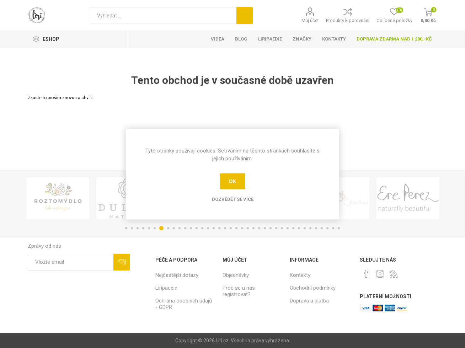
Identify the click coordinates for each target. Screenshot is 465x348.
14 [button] (202, 228)
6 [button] (155, 228)
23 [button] (253, 228)
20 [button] (236, 228)
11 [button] (185, 228)
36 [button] (327, 228)
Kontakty (300, 275)
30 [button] (293, 228)
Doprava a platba (309, 301)
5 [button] (149, 228)
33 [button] (310, 228)
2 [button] (132, 228)
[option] (58, 198)
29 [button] (288, 228)
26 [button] (270, 228)
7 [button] (161, 228)
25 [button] (265, 228)
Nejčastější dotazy (176, 275)
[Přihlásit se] (70, 262)
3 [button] (138, 228)
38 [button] (339, 228)
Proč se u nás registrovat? (239, 291)
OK (232, 181)
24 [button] (259, 228)
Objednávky (236, 275)
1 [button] (126, 228)
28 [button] (282, 228)
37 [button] (333, 228)
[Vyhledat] (163, 15)
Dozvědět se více (232, 199)
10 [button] (179, 228)
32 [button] (305, 228)
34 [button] (316, 228)
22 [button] (248, 228)
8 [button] (168, 228)
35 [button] (322, 228)
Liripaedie (166, 288)
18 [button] (225, 228)
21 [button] (242, 228)
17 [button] (219, 228)
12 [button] (191, 228)
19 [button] (231, 228)
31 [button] (299, 228)
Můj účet (310, 20)
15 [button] (208, 228)
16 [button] (214, 228)
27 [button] (276, 228)
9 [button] (174, 228)
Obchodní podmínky (313, 288)
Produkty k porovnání (347, 20)
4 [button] (143, 228)
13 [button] (197, 228)
